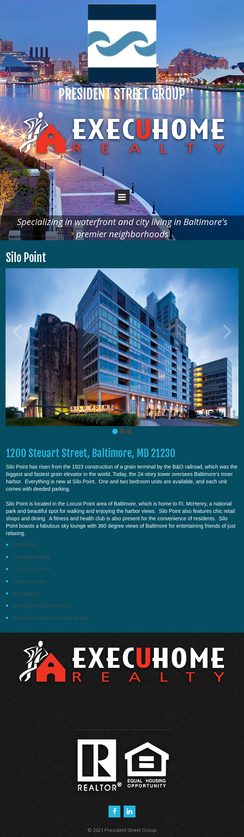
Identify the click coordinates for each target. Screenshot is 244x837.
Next (227, 331)
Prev (17, 331)
